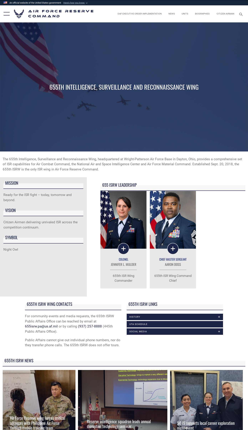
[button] (75, 3)
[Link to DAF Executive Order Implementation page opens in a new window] (139, 13)
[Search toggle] (241, 14)
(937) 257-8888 (90, 326)
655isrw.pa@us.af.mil (41, 326)
